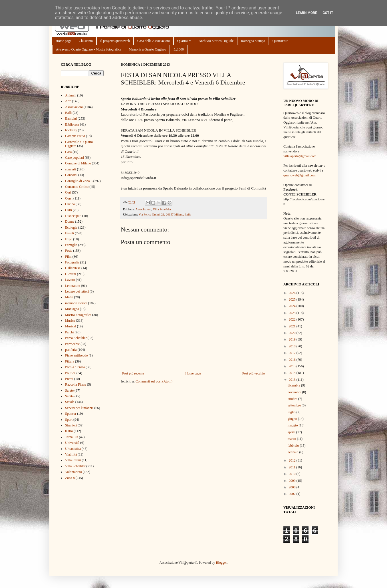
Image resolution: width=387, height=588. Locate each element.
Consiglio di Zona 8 (78, 181)
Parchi (69, 332)
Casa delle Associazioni (153, 41)
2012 (293, 460)
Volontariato (73, 472)
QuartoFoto (280, 41)
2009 (293, 481)
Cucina (70, 204)
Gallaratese (72, 268)
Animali (70, 95)
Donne (69, 221)
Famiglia (71, 245)
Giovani (70, 274)
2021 (293, 326)
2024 (293, 306)
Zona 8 (70, 478)
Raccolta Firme (75, 384)
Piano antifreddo (76, 355)
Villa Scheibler (162, 209)
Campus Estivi (75, 136)
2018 (293, 346)
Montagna (72, 309)
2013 (293, 380)
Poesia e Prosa (75, 367)
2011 (293, 467)
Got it (327, 13)
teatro (69, 431)
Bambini (71, 118)
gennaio (293, 452)
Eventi (69, 233)
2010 (293, 474)
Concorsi (71, 175)
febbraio (293, 446)
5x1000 (179, 49)
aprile (291, 432)
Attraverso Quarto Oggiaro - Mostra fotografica (88, 49)
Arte (68, 101)
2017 (293, 353)
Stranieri (71, 425)
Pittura (69, 361)
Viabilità (71, 454)
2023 (293, 313)
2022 (293, 319)
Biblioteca (72, 124)
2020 (293, 333)
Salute (69, 390)
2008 (293, 487)
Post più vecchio (253, 373)
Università (72, 443)
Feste (68, 251)
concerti (70, 169)
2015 (293, 366)
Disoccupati (73, 216)
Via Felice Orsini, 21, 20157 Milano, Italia (165, 214)
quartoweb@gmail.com (299, 175)
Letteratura (72, 286)
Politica (70, 373)
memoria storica (76, 303)
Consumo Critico (76, 187)
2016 (293, 360)
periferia (71, 350)
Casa (68, 152)
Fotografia (72, 262)
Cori (68, 192)
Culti (68, 210)
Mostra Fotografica (78, 315)
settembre (294, 405)
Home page (63, 41)
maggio (293, 425)
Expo (68, 239)
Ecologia (71, 227)
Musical (70, 326)
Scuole (69, 402)
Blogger (221, 563)
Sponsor (70, 414)
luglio (291, 412)
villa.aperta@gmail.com (300, 156)
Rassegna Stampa (253, 41)
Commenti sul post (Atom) (154, 381)
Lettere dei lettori (77, 291)
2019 (293, 339)
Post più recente (133, 373)
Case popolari (74, 158)
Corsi (68, 198)
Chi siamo (86, 41)
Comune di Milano (78, 163)
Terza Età (71, 437)
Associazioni (143, 209)
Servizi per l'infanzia (79, 408)
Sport (68, 420)
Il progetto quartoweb (115, 41)
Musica (70, 321)
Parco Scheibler (76, 338)
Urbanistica (73, 449)
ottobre (292, 399)
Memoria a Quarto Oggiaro (147, 49)
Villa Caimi (73, 460)
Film (68, 257)
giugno (292, 419)
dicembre (294, 385)
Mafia (69, 297)
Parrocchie (72, 344)
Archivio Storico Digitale (216, 41)
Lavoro (70, 280)
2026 (293, 293)
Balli (68, 113)
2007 (293, 494)
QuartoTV (184, 41)
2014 (293, 373)
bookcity (71, 130)
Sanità (69, 396)
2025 (293, 299)
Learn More (306, 13)
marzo (292, 439)
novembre (294, 392)
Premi (69, 379)
